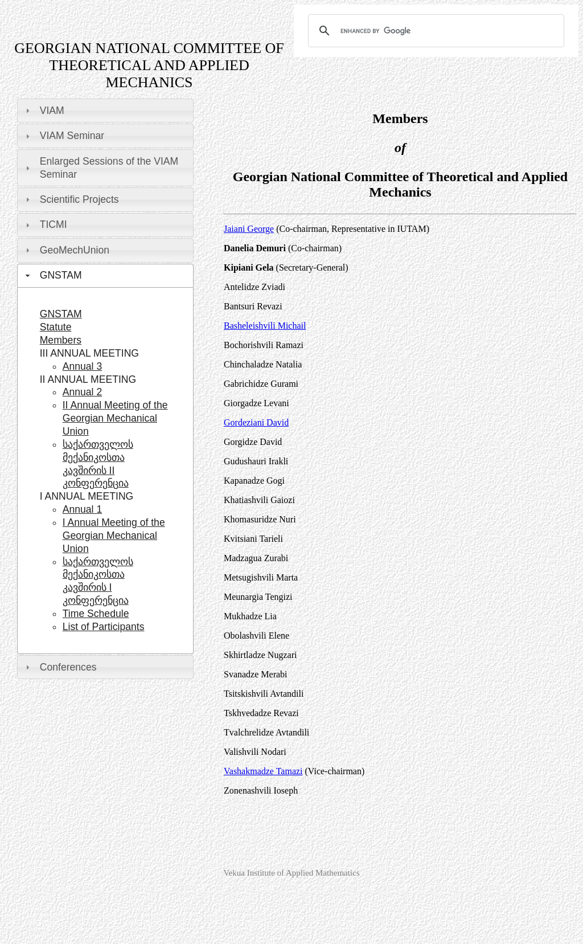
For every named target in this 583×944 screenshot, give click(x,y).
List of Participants (104, 626)
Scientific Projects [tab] (71, 199)
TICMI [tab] (45, 224)
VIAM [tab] (43, 110)
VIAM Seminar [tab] (63, 135)
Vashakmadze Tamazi (263, 771)
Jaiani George (249, 229)
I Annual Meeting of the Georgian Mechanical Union (114, 535)
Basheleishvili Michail (265, 325)
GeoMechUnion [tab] (66, 250)
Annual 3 (82, 366)
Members (60, 340)
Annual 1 (82, 509)
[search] (434, 31)
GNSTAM (61, 314)
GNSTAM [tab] (52, 275)
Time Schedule (96, 613)
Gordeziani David (256, 422)
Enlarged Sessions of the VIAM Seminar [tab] (100, 168)
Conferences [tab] (60, 667)
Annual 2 (82, 392)
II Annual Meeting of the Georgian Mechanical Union (115, 418)
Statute (56, 327)
